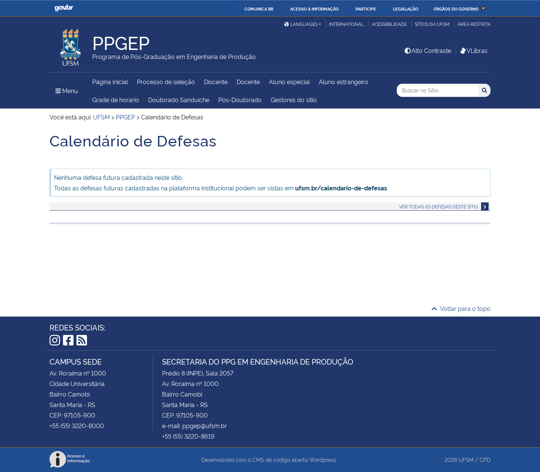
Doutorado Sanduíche (178, 99)
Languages (301, 24)
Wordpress (322, 459)
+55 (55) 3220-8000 (77, 425)
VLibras (473, 50)
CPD (485, 459)
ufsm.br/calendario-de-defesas (341, 188)
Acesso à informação (314, 9)
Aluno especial (289, 81)
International (346, 24)
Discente (216, 81)
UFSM (466, 459)
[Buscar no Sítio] (437, 90)
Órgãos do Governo (456, 9)
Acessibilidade (389, 24)
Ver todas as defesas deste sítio (438, 206)
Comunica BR (258, 9)
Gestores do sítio (294, 99)
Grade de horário (115, 99)
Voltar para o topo (461, 308)
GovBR (63, 8)
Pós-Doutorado (240, 99)
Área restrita (474, 24)
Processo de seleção (166, 81)
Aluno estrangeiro (343, 81)
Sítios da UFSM (432, 24)
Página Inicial (110, 81)
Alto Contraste (427, 50)
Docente (248, 81)
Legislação (405, 9)
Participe (366, 9)
